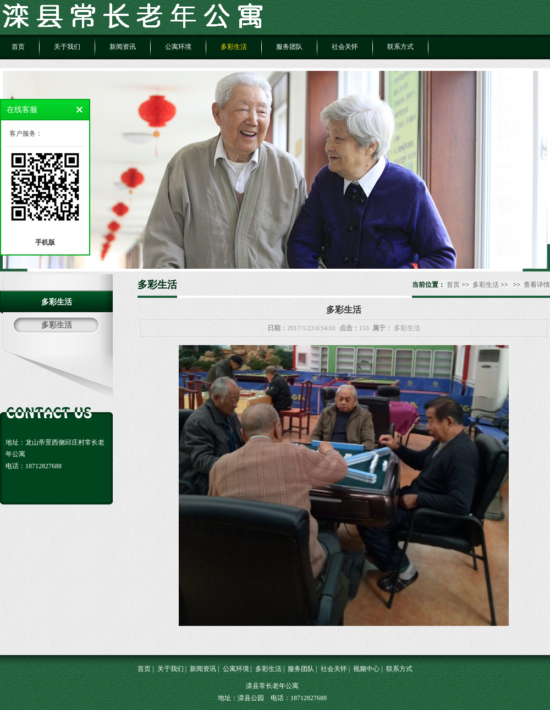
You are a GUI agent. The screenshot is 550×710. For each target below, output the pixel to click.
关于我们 (67, 47)
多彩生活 (233, 47)
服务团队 (289, 47)
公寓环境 (178, 47)
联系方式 (400, 47)
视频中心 (366, 669)
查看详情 (537, 285)
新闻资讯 (122, 47)
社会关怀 (344, 47)
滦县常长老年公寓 (272, 686)
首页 (18, 47)
